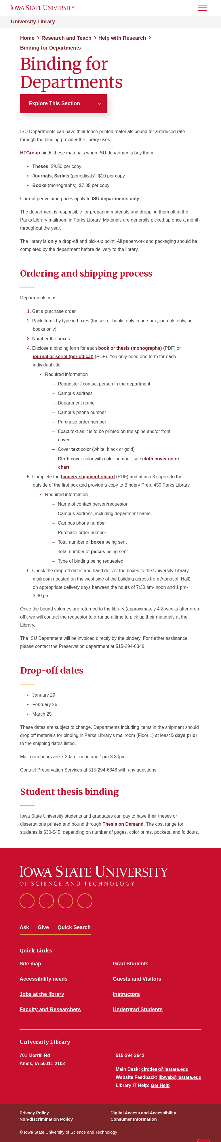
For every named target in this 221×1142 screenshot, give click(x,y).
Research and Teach (66, 38)
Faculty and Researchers (50, 1009)
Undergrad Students (138, 1009)
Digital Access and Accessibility (143, 1112)
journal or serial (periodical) (63, 356)
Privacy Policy (34, 1112)
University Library (33, 21)
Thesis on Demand (122, 824)
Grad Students (130, 964)
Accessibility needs (44, 979)
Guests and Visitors (137, 979)
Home (27, 38)
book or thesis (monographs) (130, 348)
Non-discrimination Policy (46, 1119)
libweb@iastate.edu (180, 1077)
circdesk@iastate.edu (164, 1069)
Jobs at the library (42, 994)
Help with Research (122, 38)
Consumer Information (133, 1119)
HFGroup (30, 152)
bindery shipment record (88, 476)
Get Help (160, 1085)
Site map (30, 964)
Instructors (126, 994)
